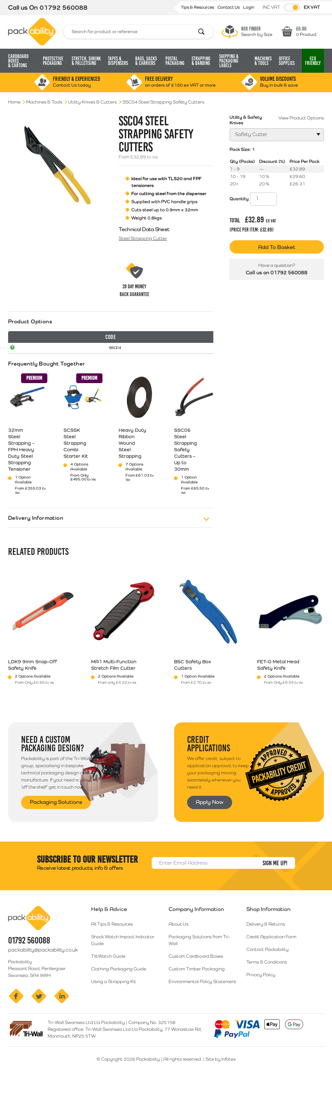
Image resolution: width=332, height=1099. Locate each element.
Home (14, 102)
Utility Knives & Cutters (92, 102)
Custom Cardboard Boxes (196, 973)
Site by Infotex (221, 1076)
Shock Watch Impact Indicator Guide (122, 957)
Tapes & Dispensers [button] (118, 61)
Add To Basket (276, 247)
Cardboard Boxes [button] (18, 61)
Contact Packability (267, 966)
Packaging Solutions (56, 819)
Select (193, 362)
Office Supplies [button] (287, 61)
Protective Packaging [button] (53, 61)
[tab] (110, 351)
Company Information (196, 926)
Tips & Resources (198, 7)
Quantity (239, 198)
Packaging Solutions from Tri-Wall (199, 957)
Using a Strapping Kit (113, 998)
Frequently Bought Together (46, 381)
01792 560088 (64, 7)
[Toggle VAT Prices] (292, 7)
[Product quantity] (263, 199)
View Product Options (301, 117)
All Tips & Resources (112, 940)
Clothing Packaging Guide (118, 985)
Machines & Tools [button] (263, 61)
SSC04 (20, 362)
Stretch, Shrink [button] (86, 61)
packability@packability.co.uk (43, 967)
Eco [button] (313, 61)
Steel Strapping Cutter (143, 238)
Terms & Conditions (266, 978)
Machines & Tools (44, 102)
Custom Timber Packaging (197, 985)
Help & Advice (109, 926)
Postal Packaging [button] (174, 61)
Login (249, 7)
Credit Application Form (271, 953)
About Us (178, 940)
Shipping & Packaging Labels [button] (229, 61)
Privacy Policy (260, 991)
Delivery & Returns (265, 940)
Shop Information (268, 926)
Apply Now (209, 819)
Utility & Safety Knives (246, 120)
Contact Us (229, 7)
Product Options (30, 321)
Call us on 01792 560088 (276, 272)
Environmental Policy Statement (202, 998)
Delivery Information (35, 535)
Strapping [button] (201, 61)
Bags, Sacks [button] (146, 61)
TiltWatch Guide (108, 973)
